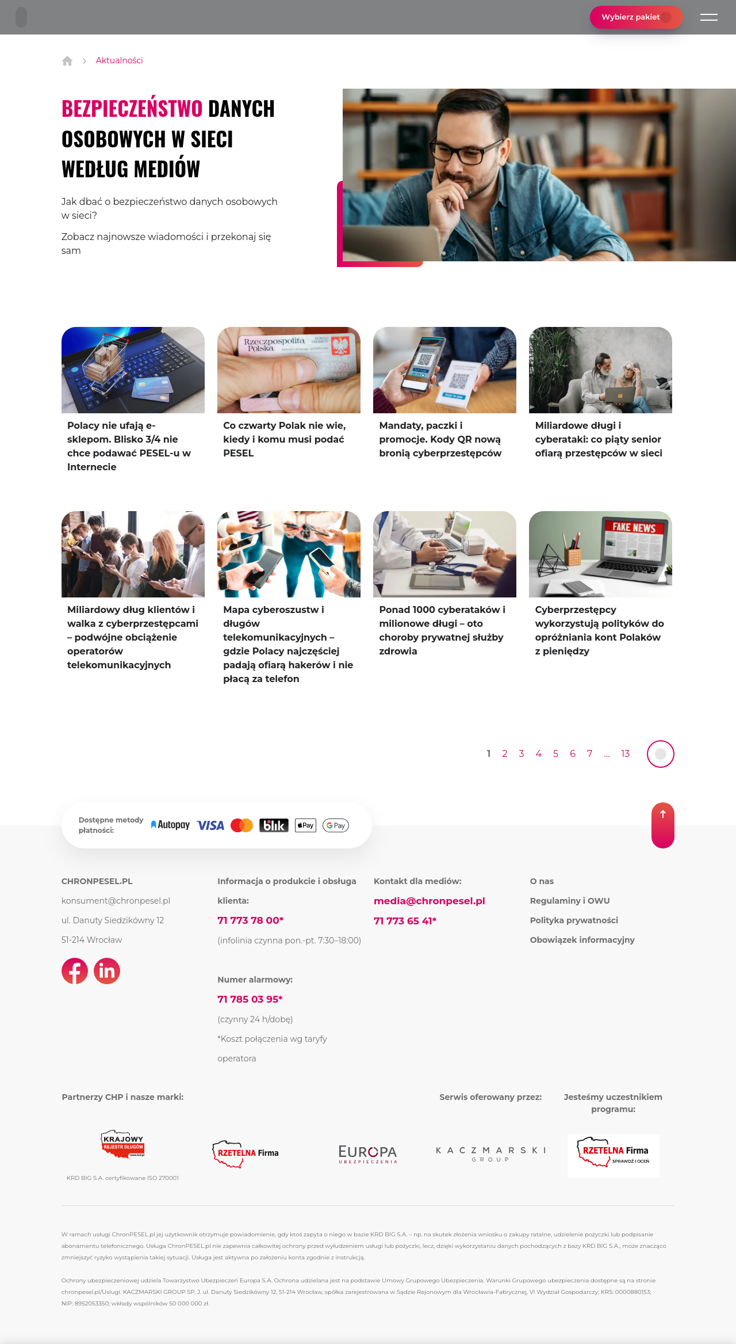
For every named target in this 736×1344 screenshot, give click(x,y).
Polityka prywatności (574, 920)
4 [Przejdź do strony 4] (539, 753)
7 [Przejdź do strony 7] (589, 753)
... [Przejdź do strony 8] (607, 753)
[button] (708, 17)
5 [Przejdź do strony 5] (555, 753)
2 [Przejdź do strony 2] (504, 753)
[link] (660, 754)
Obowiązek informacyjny (582, 940)
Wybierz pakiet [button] (636, 17)
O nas (542, 881)
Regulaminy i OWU (570, 901)
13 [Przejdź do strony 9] (626, 753)
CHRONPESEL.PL (97, 881)
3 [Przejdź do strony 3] (521, 753)
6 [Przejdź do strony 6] (573, 753)
